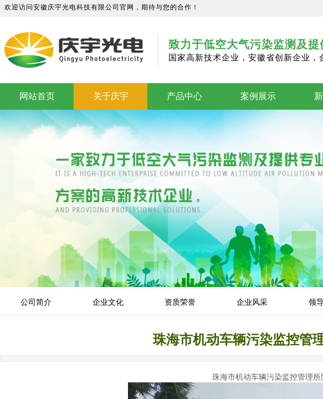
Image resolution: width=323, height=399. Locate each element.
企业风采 (252, 302)
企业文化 (108, 302)
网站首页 (37, 96)
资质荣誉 (180, 302)
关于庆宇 (111, 96)
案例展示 (258, 96)
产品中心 (184, 96)
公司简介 (36, 302)
